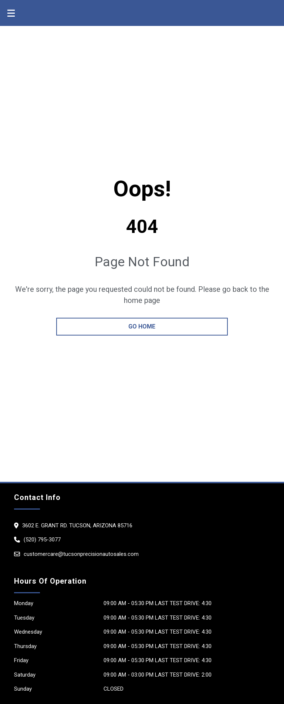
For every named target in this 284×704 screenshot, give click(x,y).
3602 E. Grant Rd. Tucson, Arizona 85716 (77, 525)
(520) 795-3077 (42, 539)
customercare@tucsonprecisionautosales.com (81, 554)
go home (141, 326)
